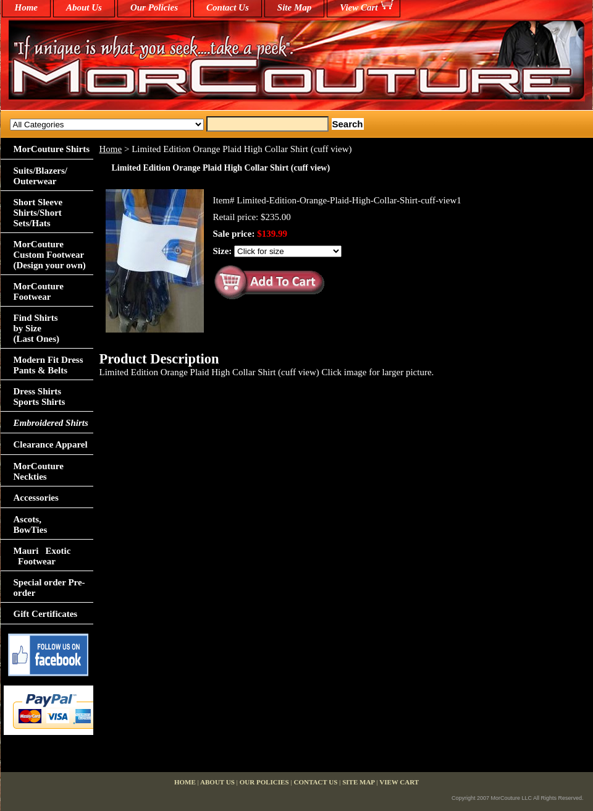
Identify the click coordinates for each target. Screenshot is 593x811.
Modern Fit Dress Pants (48, 365)
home (26, 7)
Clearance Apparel (51, 444)
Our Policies (154, 7)
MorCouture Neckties (39, 471)
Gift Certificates (46, 614)
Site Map (294, 7)
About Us (84, 7)
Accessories (36, 498)
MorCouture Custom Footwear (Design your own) (50, 254)
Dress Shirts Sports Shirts (39, 396)
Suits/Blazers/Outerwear (41, 176)
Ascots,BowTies (31, 524)
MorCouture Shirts (52, 149)
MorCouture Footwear (39, 291)
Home (110, 149)
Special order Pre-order (49, 587)
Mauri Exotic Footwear (42, 556)
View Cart (358, 7)
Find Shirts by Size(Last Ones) (37, 328)
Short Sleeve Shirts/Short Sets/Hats (38, 212)
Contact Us (227, 7)
